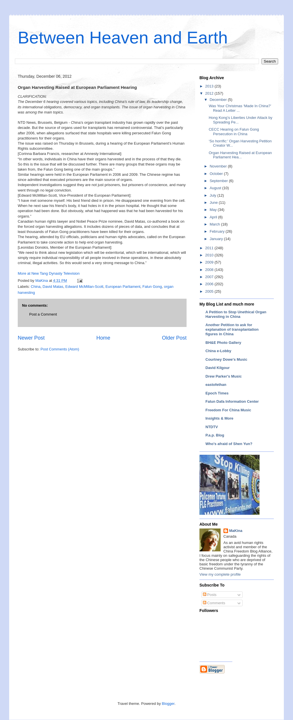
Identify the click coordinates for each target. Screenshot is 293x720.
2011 (210, 248)
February (218, 231)
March (215, 224)
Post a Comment (43, 314)
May (214, 210)
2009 (210, 262)
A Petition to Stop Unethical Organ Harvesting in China (235, 314)
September (219, 181)
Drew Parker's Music (223, 376)
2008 (210, 270)
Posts (210, 595)
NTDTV (211, 427)
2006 (210, 284)
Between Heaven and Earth (123, 37)
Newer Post (31, 338)
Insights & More (219, 418)
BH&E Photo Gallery (223, 342)
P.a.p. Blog (214, 435)
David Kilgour (217, 368)
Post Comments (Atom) (60, 349)
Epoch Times (217, 393)
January (217, 239)
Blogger (168, 703)
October (217, 173)
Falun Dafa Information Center (232, 401)
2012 (210, 93)
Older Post (174, 338)
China (36, 286)
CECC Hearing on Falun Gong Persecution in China (234, 131)
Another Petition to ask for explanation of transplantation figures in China (232, 329)
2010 (210, 255)
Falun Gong (152, 286)
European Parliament (122, 286)
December (219, 99)
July (213, 195)
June (214, 202)
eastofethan (215, 384)
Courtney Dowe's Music (226, 359)
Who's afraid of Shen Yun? (228, 444)
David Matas (53, 286)
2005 (210, 291)
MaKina (235, 530)
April (214, 217)
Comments (214, 603)
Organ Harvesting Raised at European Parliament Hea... (240, 155)
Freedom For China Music (228, 410)
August (216, 188)
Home (103, 338)
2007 (210, 277)
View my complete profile (220, 574)
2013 (210, 86)
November (219, 166)
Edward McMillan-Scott (84, 286)
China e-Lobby (218, 351)
